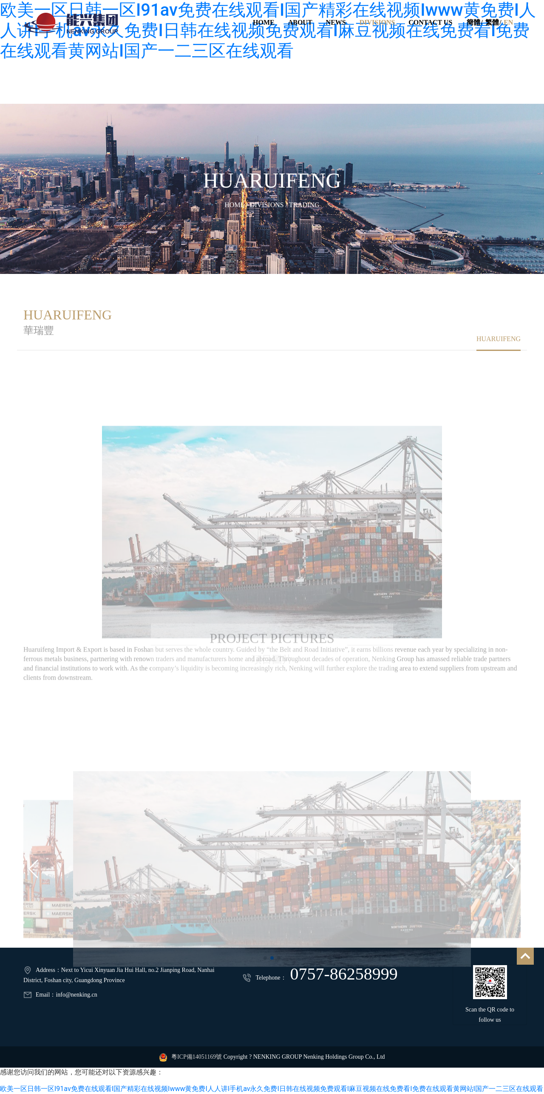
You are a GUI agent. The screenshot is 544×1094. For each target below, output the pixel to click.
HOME (263, 22)
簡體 (473, 22)
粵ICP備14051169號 (196, 1057)
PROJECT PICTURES (272, 625)
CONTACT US (430, 22)
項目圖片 (272, 646)
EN (508, 22)
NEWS (336, 22)
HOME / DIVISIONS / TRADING (272, 204)
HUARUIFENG (272, 180)
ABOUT (300, 22)
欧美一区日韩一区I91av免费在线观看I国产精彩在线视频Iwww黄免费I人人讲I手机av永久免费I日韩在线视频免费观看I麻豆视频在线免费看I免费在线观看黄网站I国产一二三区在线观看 (271, 1089)
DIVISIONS (377, 22)
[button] (33, 888)
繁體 (492, 22)
